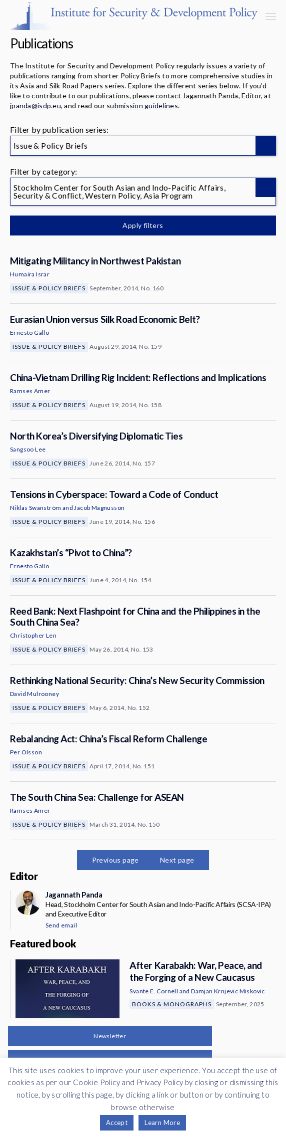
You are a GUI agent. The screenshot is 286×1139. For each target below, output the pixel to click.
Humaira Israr (30, 274)
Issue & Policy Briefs (49, 288)
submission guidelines (142, 105)
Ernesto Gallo (29, 332)
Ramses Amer (30, 391)
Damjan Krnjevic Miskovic (228, 991)
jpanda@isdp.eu (35, 105)
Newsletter (110, 1036)
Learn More (162, 1123)
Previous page (115, 860)
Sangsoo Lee (28, 449)
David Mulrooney (34, 693)
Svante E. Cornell (154, 991)
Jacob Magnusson (99, 507)
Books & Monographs (172, 1004)
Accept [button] (117, 1123)
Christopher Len (33, 635)
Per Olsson (26, 752)
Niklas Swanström (35, 507)
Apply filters (142, 225)
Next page (177, 860)
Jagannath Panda (74, 894)
